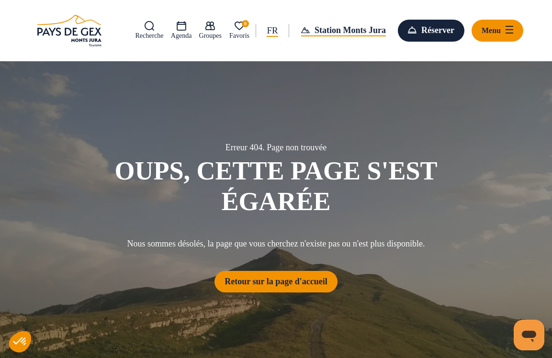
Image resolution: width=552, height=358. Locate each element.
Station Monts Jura (350, 30)
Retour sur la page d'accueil (276, 281)
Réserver (437, 30)
